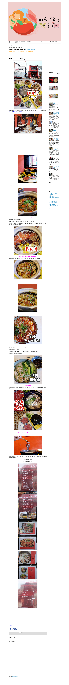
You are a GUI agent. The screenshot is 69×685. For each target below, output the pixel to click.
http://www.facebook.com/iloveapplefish (30, 49)
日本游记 (56, 41)
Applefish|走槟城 (29, 41)
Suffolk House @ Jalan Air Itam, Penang (56, 130)
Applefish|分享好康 (17, 41)
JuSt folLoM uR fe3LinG (53, 208)
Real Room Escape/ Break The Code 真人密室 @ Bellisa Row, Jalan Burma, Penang (56, 113)
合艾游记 (53, 41)
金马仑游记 (16, 42)
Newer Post (10, 674)
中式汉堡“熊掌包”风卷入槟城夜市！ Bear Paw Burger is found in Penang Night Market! (56, 148)
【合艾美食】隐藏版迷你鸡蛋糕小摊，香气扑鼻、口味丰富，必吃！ (56, 139)
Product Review (46, 41)
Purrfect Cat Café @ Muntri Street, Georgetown (56, 121)
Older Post (45, 674)
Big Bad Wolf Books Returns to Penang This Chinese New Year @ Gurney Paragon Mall (54, 198)
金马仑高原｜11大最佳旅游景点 (56, 103)
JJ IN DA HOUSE (52, 196)
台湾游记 (50, 41)
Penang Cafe (41, 41)
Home (28, 674)
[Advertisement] (27, 667)
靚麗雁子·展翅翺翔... (52, 204)
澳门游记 (13, 42)
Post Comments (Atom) (15, 676)
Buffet (33, 41)
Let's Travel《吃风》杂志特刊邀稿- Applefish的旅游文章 (56, 167)
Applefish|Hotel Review (11, 41)
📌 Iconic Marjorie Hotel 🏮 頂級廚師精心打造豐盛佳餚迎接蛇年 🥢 (54, 205)
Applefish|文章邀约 (23, 41)
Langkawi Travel (37, 41)
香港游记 (20, 42)
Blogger (38, 682)
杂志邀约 (10, 42)
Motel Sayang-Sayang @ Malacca (56, 173)
